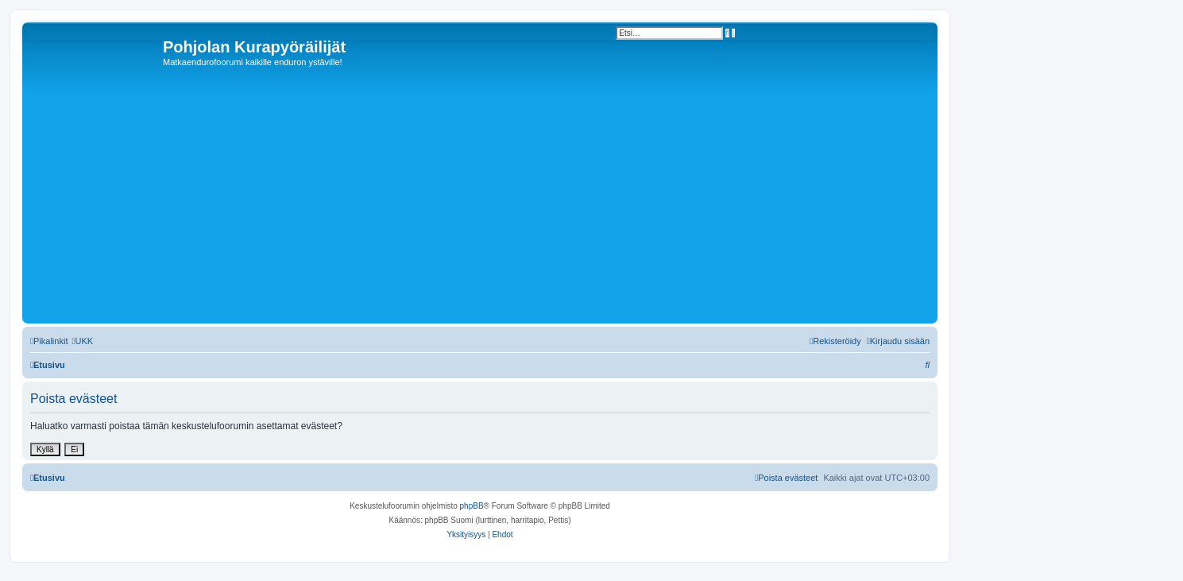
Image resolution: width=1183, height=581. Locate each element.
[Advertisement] (503, 200)
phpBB (472, 506)
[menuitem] (82, 341)
